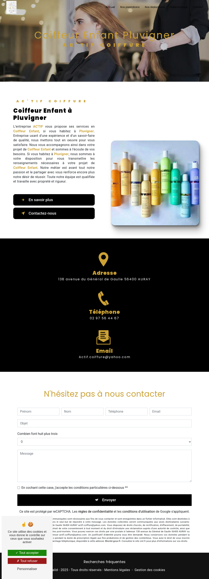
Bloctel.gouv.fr (112, 535)
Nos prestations (130, 7)
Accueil (110, 7)
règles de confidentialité (95, 505)
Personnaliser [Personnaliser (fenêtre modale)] (27, 569)
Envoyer (109, 494)
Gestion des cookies (150, 570)
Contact (198, 7)
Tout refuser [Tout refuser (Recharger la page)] (27, 561)
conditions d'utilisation (138, 505)
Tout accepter (27, 553)
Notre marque (178, 7)
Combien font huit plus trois (37, 428)
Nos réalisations (155, 7)
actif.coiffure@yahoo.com (104, 351)
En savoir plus (36, 199)
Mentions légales (117, 570)
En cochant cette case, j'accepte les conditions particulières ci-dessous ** (74, 482)
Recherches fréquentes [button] (105, 561)
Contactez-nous (38, 213)
